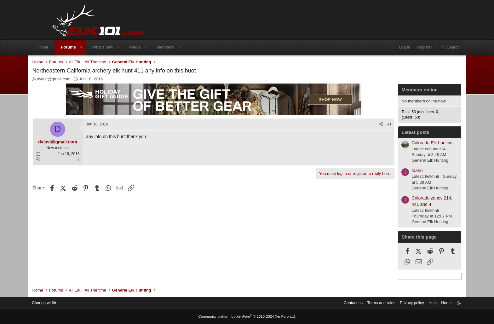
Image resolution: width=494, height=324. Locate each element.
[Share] (360, 125)
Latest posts (394, 133)
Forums (89, 47)
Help (409, 303)
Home (63, 47)
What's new (123, 47)
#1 (368, 125)
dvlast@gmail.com (75, 79)
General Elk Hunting (408, 161)
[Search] (429, 47)
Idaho (395, 171)
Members (185, 47)
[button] (101, 47)
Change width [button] (67, 303)
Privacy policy (388, 303)
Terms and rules (356, 303)
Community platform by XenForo (247, 317)
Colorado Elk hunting (410, 143)
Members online (398, 90)
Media (155, 47)
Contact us (327, 303)
